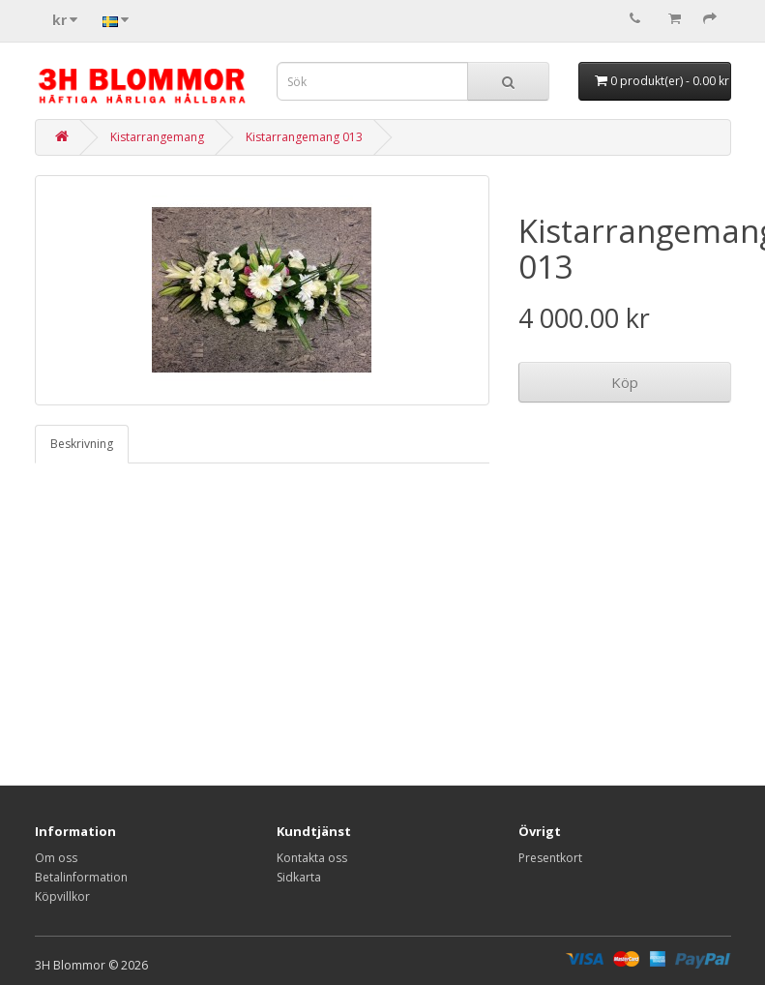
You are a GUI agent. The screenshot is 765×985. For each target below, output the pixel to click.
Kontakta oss (312, 858)
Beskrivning (81, 443)
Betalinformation (81, 877)
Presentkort (550, 858)
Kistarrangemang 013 (304, 137)
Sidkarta (299, 877)
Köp (624, 382)
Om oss (56, 858)
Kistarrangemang (157, 137)
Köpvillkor (62, 896)
